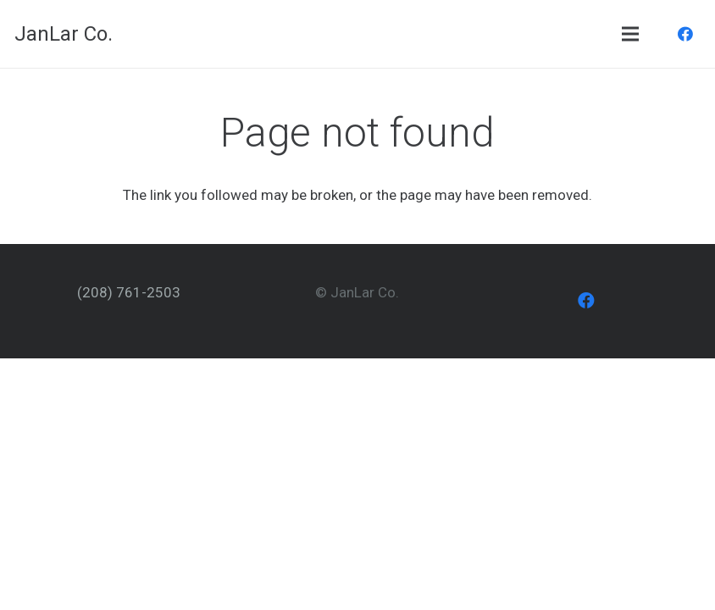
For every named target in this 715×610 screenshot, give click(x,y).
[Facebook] (685, 34)
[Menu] (630, 34)
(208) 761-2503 (128, 292)
